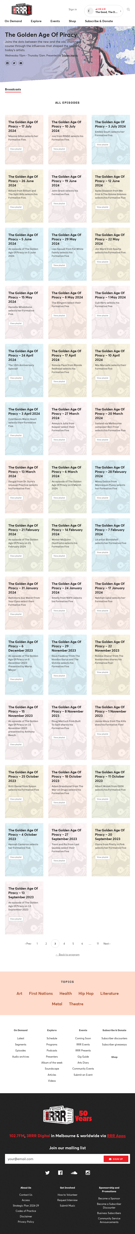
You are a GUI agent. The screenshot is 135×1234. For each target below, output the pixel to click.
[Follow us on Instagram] (88, 1173)
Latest (20, 1038)
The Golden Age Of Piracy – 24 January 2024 (67, 588)
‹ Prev (28, 943)
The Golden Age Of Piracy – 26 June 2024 (23, 180)
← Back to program (68, 954)
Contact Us (25, 1194)
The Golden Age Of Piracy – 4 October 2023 (23, 834)
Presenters (52, 1056)
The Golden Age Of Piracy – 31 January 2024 (23, 588)
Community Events (83, 1068)
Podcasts (52, 1050)
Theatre (76, 1003)
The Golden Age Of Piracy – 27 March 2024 (66, 413)
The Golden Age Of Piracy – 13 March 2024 (23, 471)
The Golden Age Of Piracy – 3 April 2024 (24, 411)
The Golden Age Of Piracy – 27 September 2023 (66, 834)
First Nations (41, 993)
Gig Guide (83, 1056)
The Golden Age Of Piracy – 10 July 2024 (66, 126)
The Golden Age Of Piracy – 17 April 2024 (66, 355)
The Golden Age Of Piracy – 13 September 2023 (23, 892)
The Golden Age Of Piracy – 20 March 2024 (109, 413)
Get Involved (67, 1187)
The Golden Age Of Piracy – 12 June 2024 (109, 180)
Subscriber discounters (114, 1038)
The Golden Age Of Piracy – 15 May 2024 (23, 297)
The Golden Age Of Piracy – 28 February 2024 (110, 471)
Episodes (21, 1050)
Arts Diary (83, 1062)
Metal (57, 1003)
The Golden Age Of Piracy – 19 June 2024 (66, 180)
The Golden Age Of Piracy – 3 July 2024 (110, 124)
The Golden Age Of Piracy (41, 34)
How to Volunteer (67, 1194)
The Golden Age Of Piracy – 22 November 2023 (109, 646)
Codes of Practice (26, 1211)
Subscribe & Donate (114, 1030)
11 (98, 943)
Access (26, 1200)
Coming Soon (83, 1038)
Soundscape (52, 1068)
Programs (51, 1044)
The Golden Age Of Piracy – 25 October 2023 (23, 776)
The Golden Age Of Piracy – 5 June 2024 (23, 239)
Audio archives (20, 1056)
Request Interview (67, 1200)
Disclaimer (26, 1216)
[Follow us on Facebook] (60, 1173)
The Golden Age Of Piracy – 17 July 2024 (23, 126)
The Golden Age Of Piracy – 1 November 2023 (110, 711)
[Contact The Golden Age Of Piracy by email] (20, 63)
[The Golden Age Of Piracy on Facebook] (7, 63)
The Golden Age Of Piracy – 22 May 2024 (109, 239)
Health (66, 993)
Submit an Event (83, 1074)
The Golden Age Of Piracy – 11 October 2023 (109, 776)
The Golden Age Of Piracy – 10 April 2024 (109, 355)
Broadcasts (13, 89)
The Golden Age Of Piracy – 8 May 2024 (67, 295)
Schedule (52, 1038)
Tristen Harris (70, 55)
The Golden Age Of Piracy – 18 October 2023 (67, 776)
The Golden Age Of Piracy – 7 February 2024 (109, 529)
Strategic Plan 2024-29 (26, 1205)
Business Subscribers (109, 1213)
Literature (109, 993)
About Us (25, 1187)
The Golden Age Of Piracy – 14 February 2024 (67, 529)
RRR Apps (116, 1135)
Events (83, 1030)
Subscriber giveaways (114, 1044)
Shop (114, 1057)
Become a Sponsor (109, 1198)
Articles (52, 1074)
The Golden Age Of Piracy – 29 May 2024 (66, 239)
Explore (52, 1030)
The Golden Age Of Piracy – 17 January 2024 (110, 588)
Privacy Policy (26, 1221)
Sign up (116, 1159)
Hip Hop (86, 993)
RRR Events (83, 1044)
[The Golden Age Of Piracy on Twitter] (14, 63)
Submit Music (67, 1205)
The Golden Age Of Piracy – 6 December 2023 (23, 646)
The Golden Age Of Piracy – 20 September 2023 (109, 834)
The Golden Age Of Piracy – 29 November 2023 (66, 646)
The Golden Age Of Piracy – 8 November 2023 (67, 711)
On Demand (21, 1030)
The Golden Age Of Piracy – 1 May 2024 (110, 295)
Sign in (73, 9)
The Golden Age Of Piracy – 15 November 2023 (23, 711)
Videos (52, 1080)
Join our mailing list (67, 1147)
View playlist (16, 149)
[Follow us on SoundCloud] (74, 1173)
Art (19, 993)
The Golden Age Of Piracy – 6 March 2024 (66, 471)
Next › (107, 943)
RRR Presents (83, 1050)
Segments (20, 1044)
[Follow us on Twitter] (47, 1173)
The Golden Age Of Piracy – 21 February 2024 (23, 529)
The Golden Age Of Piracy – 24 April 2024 (23, 355)
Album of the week (51, 1062)
